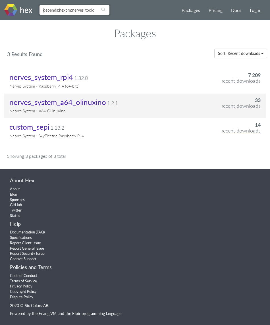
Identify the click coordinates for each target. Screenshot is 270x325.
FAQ (40, 232)
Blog (13, 194)
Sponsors (17, 199)
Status (15, 215)
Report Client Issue (25, 243)
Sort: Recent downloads (240, 53)
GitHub (16, 204)
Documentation (22, 232)
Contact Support (23, 258)
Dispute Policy (21, 297)
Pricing (216, 10)
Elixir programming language (96, 313)
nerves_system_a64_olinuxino (57, 102)
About (15, 189)
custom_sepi (29, 126)
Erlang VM (48, 313)
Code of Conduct (23, 275)
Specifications (21, 237)
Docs (236, 10)
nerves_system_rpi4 (41, 77)
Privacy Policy (21, 286)
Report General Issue (27, 248)
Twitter (16, 210)
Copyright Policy (23, 291)
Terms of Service (23, 281)
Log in (255, 10)
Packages (191, 10)
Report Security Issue (27, 253)
